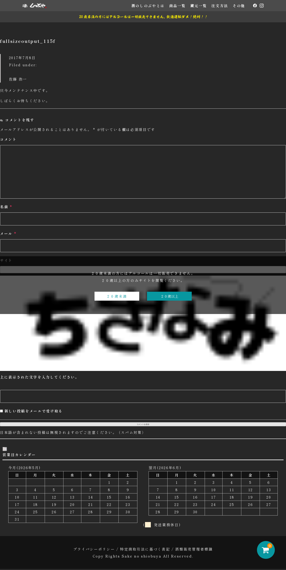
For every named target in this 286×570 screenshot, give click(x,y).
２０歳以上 (169, 296)
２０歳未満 (116, 296)
